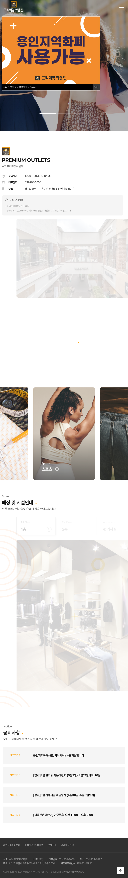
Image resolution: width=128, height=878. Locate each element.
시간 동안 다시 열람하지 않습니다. (19, 87)
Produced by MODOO (74, 871)
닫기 (96, 87)
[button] (48, 113)
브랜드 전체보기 (64, 368)
